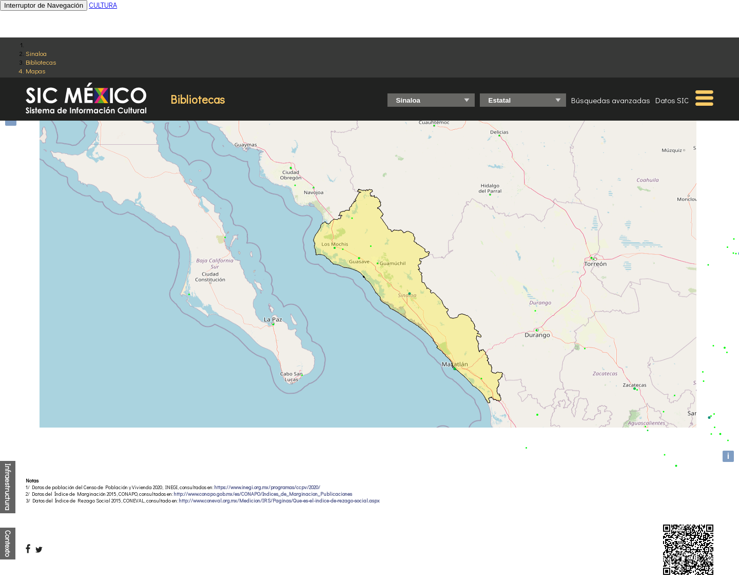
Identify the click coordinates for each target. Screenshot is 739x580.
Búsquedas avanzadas (610, 100)
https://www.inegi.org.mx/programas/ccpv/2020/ (267, 487)
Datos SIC (672, 100)
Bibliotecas (41, 61)
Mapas (35, 70)
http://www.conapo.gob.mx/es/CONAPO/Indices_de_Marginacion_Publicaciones (263, 494)
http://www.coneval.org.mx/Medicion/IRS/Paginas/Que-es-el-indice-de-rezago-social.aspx (279, 500)
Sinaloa (36, 53)
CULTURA (103, 5)
